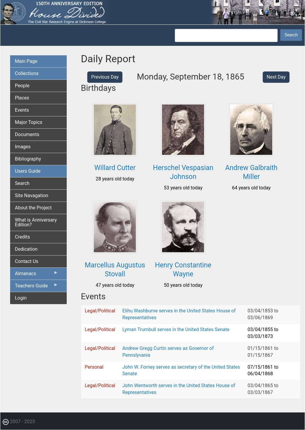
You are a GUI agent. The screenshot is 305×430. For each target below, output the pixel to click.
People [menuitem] (22, 85)
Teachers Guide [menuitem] (36, 287)
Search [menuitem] (22, 183)
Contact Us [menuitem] (26, 261)
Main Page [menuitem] (26, 61)
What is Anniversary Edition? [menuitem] (36, 222)
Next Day (276, 77)
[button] (115, 154)
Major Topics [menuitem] (28, 122)
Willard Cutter (115, 168)
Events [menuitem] (22, 110)
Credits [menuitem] (22, 237)
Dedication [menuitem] (26, 249)
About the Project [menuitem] (33, 208)
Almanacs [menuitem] (36, 275)
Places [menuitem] (22, 98)
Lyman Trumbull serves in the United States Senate (175, 329)
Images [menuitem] (23, 146)
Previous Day (105, 77)
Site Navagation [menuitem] (31, 195)
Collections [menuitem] (27, 73)
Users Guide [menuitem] (28, 171)
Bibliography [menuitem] (28, 159)
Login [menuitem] (21, 298)
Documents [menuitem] (27, 134)
